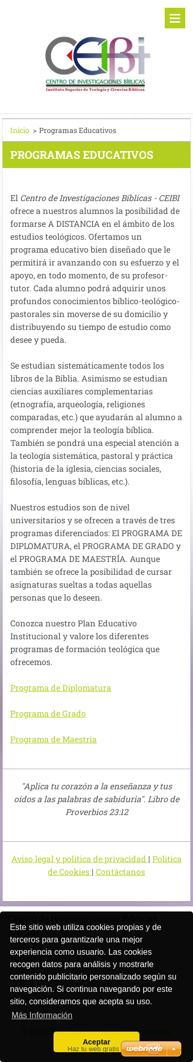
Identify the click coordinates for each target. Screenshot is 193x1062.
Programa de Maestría (53, 739)
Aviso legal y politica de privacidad (79, 858)
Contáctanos (120, 871)
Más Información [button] (41, 1015)
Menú (175, 18)
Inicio (19, 130)
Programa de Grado (48, 713)
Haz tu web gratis (93, 1049)
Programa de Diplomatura (60, 687)
